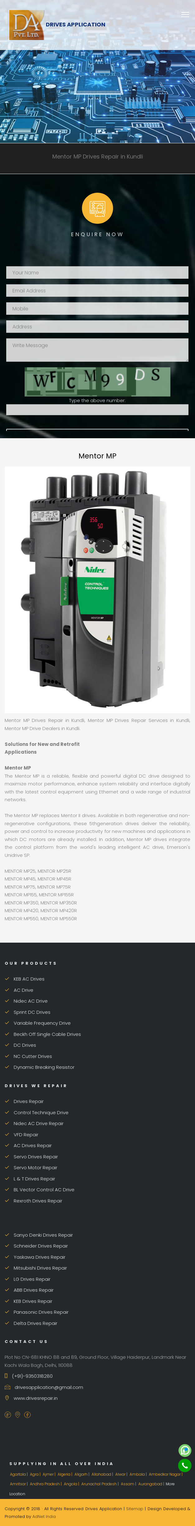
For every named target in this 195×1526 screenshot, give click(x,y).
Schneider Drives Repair (36, 1246)
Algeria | (65, 1474)
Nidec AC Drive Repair (34, 1123)
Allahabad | (103, 1474)
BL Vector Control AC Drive (39, 1189)
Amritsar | (19, 1484)
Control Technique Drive (37, 1112)
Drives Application (57, 24)
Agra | (35, 1474)
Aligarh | (82, 1474)
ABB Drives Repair (29, 1290)
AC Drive (19, 990)
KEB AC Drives (25, 979)
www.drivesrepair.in (31, 1398)
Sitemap (134, 1508)
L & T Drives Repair (30, 1178)
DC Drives (20, 1045)
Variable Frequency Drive (38, 1023)
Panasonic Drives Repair (37, 1312)
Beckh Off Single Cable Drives (43, 1034)
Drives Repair (24, 1101)
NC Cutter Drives (28, 1056)
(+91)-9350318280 (29, 1376)
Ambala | (139, 1474)
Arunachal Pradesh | (100, 1484)
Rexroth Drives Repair (33, 1200)
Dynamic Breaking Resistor (39, 1067)
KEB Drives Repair (28, 1301)
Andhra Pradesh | (46, 1484)
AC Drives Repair (28, 1145)
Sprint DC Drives (27, 1012)
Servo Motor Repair (31, 1167)
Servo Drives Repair (31, 1156)
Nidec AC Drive (26, 1001)
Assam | (129, 1484)
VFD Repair (21, 1134)
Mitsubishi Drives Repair (36, 1268)
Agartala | (19, 1474)
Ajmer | (49, 1474)
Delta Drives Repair (31, 1323)
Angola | (72, 1484)
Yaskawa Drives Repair (35, 1257)
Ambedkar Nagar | (166, 1474)
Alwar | (121, 1474)
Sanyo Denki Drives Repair (39, 1235)
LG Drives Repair (27, 1279)
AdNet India (44, 1516)
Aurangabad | (151, 1484)
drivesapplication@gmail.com (44, 1387)
